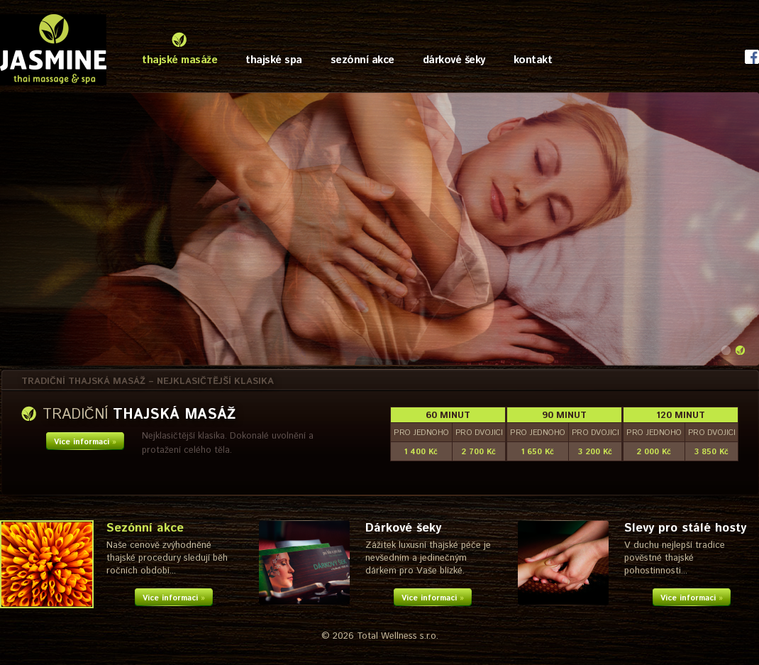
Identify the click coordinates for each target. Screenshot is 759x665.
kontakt (533, 60)
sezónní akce (362, 60)
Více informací (85, 442)
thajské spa (273, 60)
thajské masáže (179, 60)
